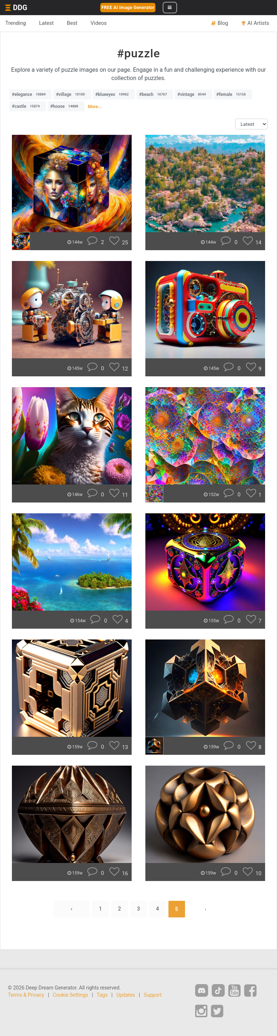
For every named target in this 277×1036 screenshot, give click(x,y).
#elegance (30, 94)
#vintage (193, 94)
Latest (46, 23)
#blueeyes (113, 94)
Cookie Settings (70, 995)
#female (233, 94)
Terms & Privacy (26, 995)
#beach (155, 94)
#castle (27, 106)
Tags (102, 995)
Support (153, 995)
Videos (99, 23)
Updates (125, 995)
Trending (15, 23)
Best (72, 23)
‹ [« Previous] (71, 909)
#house (66, 106)
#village (72, 94)
